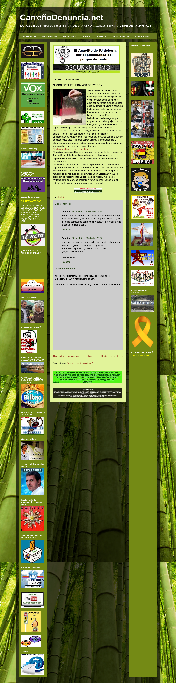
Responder (67, 229)
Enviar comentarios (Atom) (80, 363)
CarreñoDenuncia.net (61, 17)
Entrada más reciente (67, 356)
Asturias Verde (69, 36)
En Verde (86, 36)
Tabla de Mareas (49, 36)
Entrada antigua (112, 356)
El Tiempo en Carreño (140, 356)
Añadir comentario (65, 268)
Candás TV (101, 36)
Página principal (28, 36)
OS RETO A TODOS (31, 201)
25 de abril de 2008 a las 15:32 (87, 211)
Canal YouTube (142, 36)
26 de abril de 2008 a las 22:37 (87, 238)
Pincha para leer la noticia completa (70, 149)
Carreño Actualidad (120, 36)
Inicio (91, 356)
